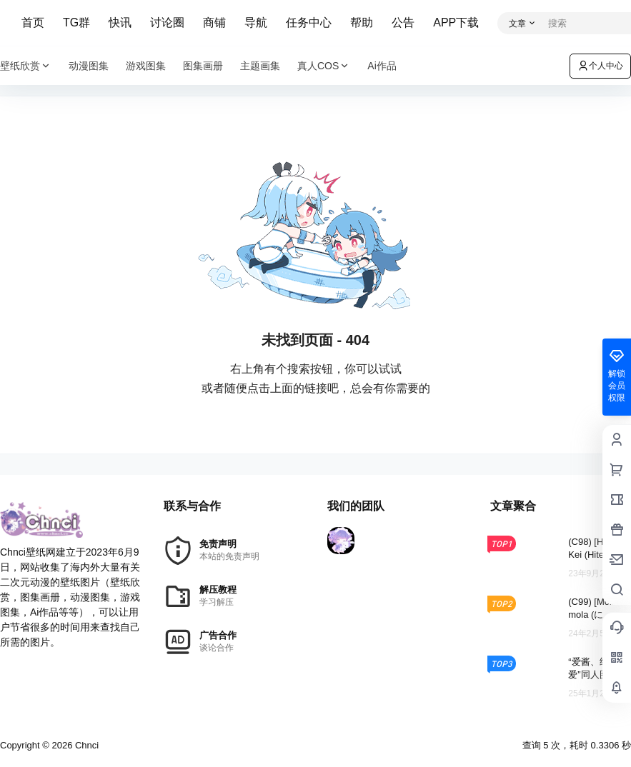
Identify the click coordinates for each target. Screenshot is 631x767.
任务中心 (309, 22)
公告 (403, 22)
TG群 (76, 22)
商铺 (214, 22)
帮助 (361, 22)
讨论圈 (167, 22)
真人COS (323, 66)
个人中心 (600, 66)
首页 (32, 22)
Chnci (85, 745)
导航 (255, 22)
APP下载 (456, 22)
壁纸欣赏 (25, 66)
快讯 (120, 22)
